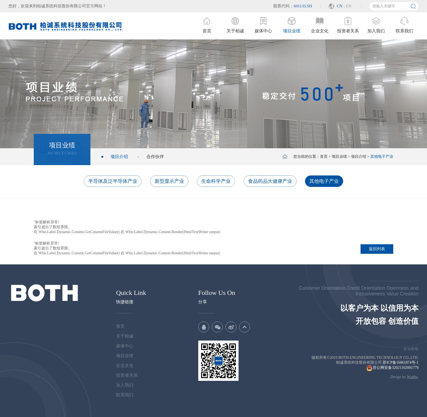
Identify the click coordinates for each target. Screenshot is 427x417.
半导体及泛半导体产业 (112, 181)
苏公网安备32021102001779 (393, 368)
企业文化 (124, 365)
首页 (324, 157)
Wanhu (412, 377)
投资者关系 (127, 375)
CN (340, 6)
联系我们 (124, 395)
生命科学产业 (216, 181)
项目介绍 (119, 156)
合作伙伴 (155, 156)
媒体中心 (124, 346)
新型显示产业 (169, 181)
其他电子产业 (324, 181)
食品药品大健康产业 (270, 181)
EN (349, 6)
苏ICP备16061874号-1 (400, 362)
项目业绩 (339, 157)
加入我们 (124, 385)
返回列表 (377, 249)
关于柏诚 (124, 336)
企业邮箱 (411, 349)
